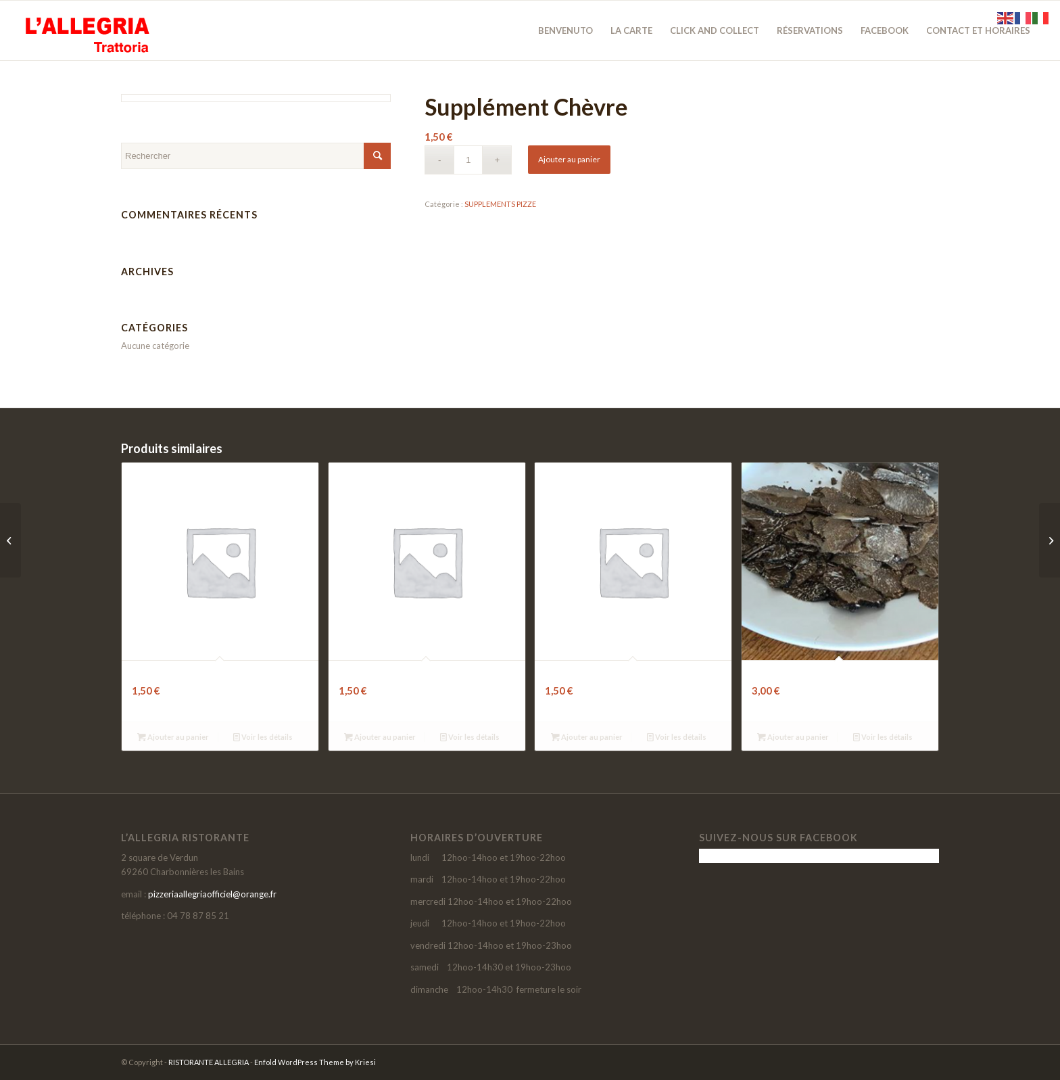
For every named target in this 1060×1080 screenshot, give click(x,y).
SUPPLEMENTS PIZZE (500, 203)
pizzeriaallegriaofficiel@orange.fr (212, 894)
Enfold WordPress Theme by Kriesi (315, 1062)
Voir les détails (263, 737)
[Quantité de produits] (468, 159)
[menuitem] (565, 30)
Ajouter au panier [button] (173, 737)
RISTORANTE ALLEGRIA (208, 1062)
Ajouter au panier (569, 159)
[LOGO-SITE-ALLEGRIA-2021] (85, 30)
